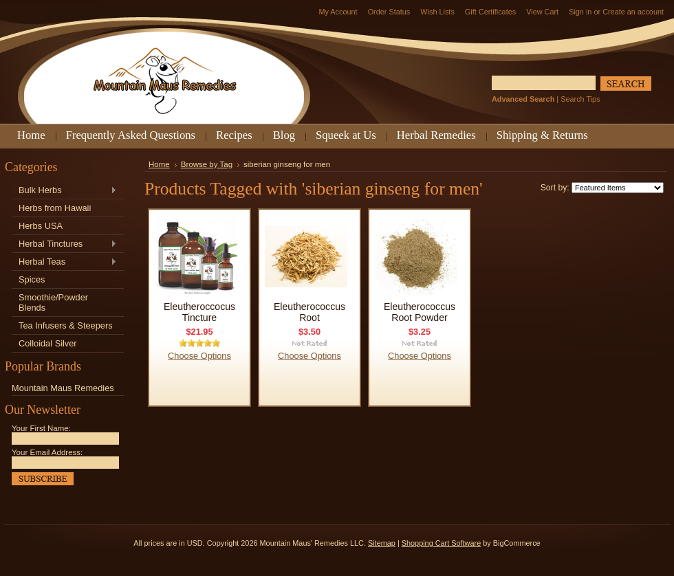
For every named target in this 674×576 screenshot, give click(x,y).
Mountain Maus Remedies (63, 388)
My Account (337, 12)
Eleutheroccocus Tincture (199, 312)
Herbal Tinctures (64, 244)
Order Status (389, 12)
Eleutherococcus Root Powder (419, 312)
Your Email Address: (47, 452)
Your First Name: (41, 428)
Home (159, 164)
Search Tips (580, 99)
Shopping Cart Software (441, 543)
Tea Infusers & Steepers (66, 325)
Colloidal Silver (48, 343)
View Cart (542, 12)
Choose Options (199, 356)
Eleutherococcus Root (309, 312)
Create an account (633, 12)
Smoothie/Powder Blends (53, 302)
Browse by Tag (206, 164)
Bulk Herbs (64, 191)
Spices (32, 279)
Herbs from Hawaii (55, 208)
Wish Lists (437, 12)
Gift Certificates (490, 12)
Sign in (580, 12)
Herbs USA (41, 226)
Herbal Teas (64, 262)
